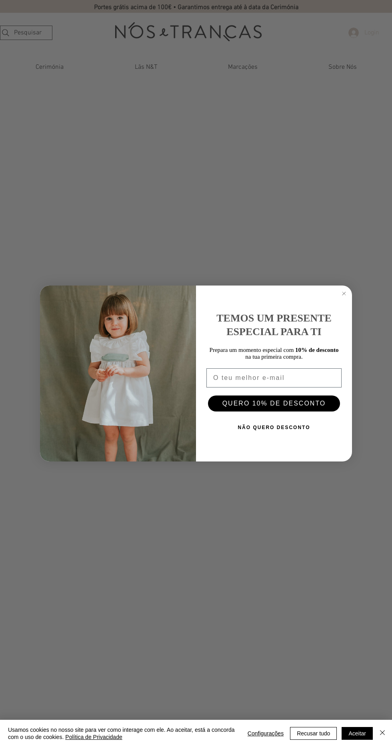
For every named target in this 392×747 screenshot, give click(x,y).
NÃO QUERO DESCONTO (274, 427)
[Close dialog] (344, 294)
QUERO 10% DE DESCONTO (274, 403)
